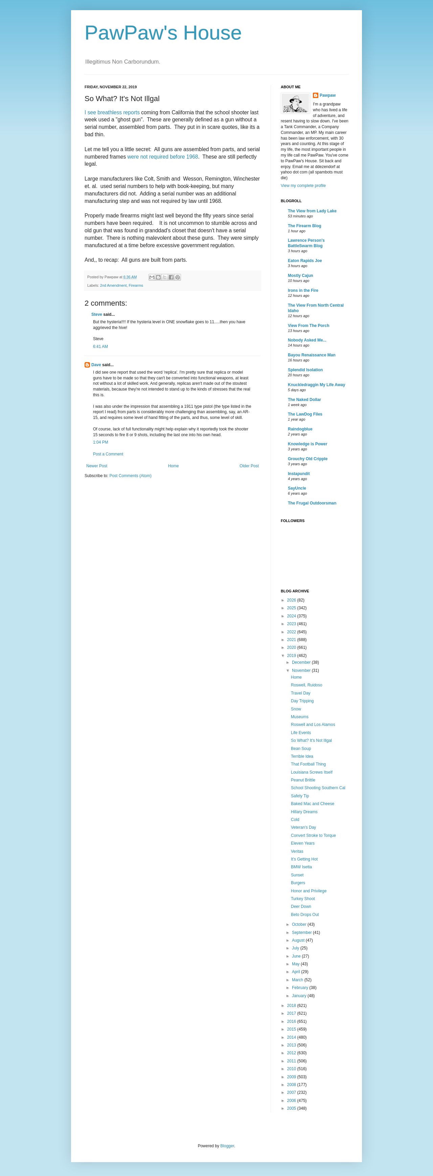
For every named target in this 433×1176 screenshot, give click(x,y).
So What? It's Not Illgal (311, 740)
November (302, 670)
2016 (292, 1021)
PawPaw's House (163, 32)
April (296, 971)
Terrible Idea (302, 756)
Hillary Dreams (304, 811)
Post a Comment (108, 454)
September (302, 932)
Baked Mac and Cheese (312, 803)
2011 (292, 1061)
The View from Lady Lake (312, 211)
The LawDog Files (305, 414)
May (296, 964)
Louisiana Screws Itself (312, 772)
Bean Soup (301, 748)
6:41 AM (100, 346)
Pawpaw (328, 95)
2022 (292, 632)
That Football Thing (308, 764)
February (300, 987)
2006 (292, 1100)
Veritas (297, 851)
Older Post (249, 466)
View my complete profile (303, 185)
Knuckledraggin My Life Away (316, 384)
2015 (292, 1029)
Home (173, 466)
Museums (300, 716)
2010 (292, 1068)
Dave (96, 364)
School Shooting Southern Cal (318, 787)
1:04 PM (100, 442)
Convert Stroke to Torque (313, 835)
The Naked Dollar (304, 399)
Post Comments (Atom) (130, 475)
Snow (296, 709)
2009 (292, 1077)
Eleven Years (303, 843)
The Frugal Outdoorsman (312, 503)
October (299, 924)
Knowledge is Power (307, 444)
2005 (292, 1108)
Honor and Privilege (308, 891)
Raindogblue (300, 429)
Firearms (136, 285)
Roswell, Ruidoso (306, 685)
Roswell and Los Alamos (313, 724)
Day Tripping (302, 701)
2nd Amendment (113, 285)
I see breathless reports (112, 112)
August (299, 940)
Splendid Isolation (305, 370)
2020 (292, 647)
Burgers (298, 882)
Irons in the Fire (303, 290)
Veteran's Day (303, 827)
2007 (292, 1092)
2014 (292, 1037)
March (298, 980)
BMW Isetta (301, 867)
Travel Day (301, 693)
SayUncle (297, 488)
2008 (292, 1084)
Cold (295, 819)
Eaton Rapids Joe (305, 260)
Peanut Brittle (303, 780)
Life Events (301, 732)
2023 (292, 623)
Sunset (297, 875)
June (297, 956)
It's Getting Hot (304, 859)
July (296, 948)
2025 (292, 608)
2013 (292, 1045)
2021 (292, 639)
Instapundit (299, 473)
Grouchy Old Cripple (307, 458)
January (299, 995)
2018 (292, 1005)
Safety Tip (300, 796)
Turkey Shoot (303, 898)
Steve (96, 314)
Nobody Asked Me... (307, 340)
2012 (292, 1053)
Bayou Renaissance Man (312, 355)
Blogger (227, 1146)
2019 (292, 655)
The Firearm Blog (304, 226)
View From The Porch (308, 325)
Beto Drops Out (305, 914)
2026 (292, 600)
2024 (292, 616)
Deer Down (301, 906)
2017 (292, 1013)
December (302, 662)
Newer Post (96, 466)
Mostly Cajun (300, 275)
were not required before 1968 (163, 157)
